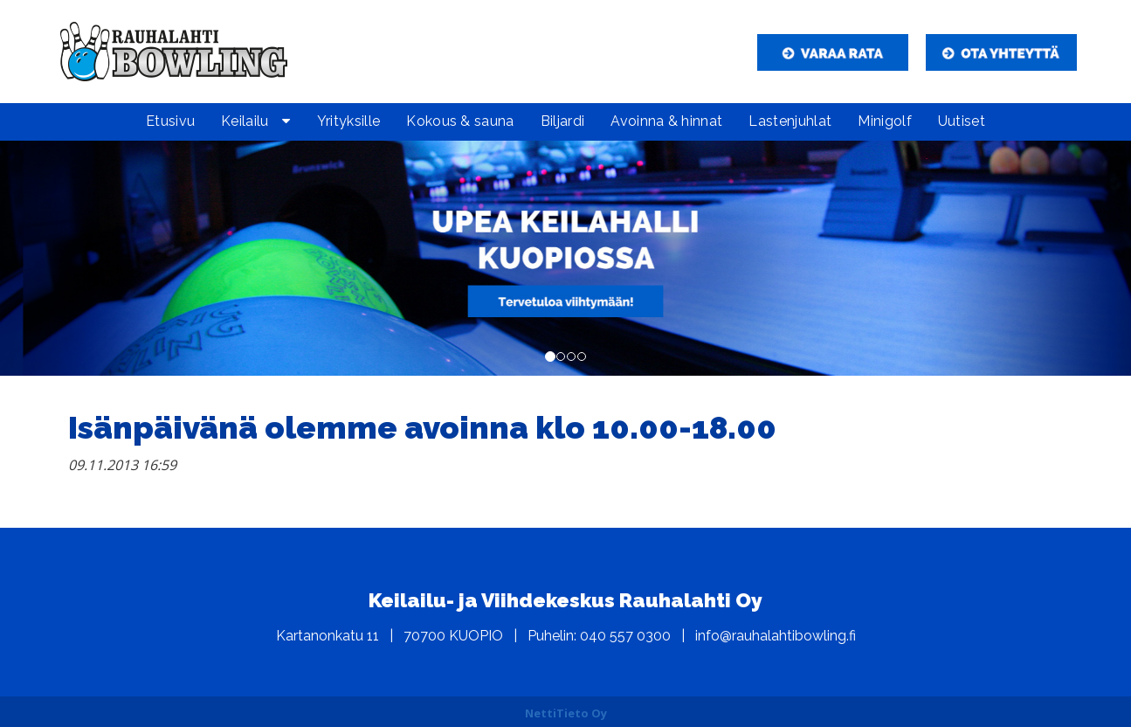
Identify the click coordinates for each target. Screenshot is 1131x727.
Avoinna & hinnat (666, 121)
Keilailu (245, 121)
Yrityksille (349, 121)
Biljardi (563, 121)
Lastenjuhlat (789, 121)
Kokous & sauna (460, 121)
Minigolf (885, 121)
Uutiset (961, 121)
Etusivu (170, 121)
